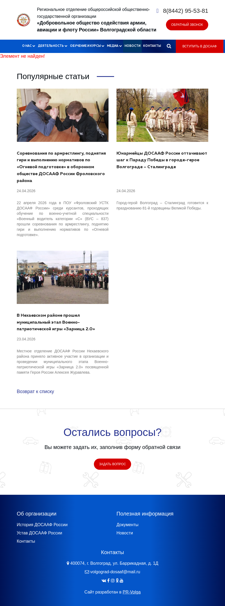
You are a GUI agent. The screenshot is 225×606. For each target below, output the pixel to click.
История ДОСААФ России (42, 524)
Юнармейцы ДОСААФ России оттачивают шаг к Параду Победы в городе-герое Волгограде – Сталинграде (161, 160)
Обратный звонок (187, 25)
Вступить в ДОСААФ (199, 46)
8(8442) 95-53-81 (185, 10)
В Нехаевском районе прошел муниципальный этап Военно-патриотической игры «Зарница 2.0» (56, 323)
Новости (132, 45)
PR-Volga (132, 592)
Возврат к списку (35, 391)
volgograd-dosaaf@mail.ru (115, 572)
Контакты (152, 45)
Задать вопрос (112, 464)
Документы (127, 524)
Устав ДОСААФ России (39, 533)
